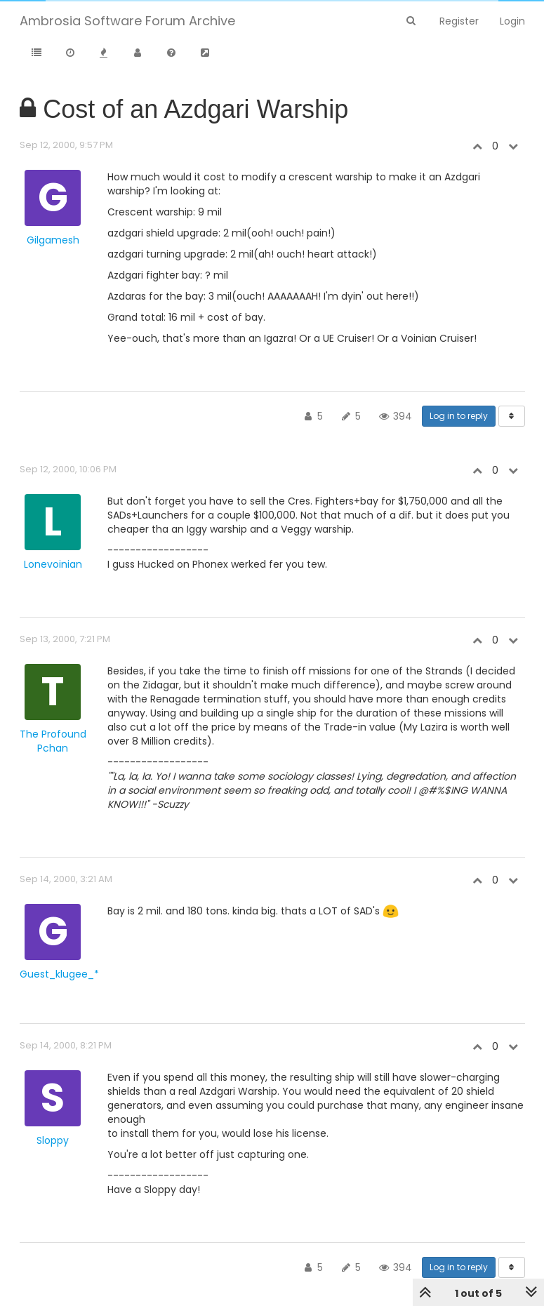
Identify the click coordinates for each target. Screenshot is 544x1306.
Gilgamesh (53, 240)
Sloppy (53, 1140)
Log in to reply (459, 416)
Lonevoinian (53, 564)
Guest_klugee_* (59, 974)
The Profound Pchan (53, 741)
